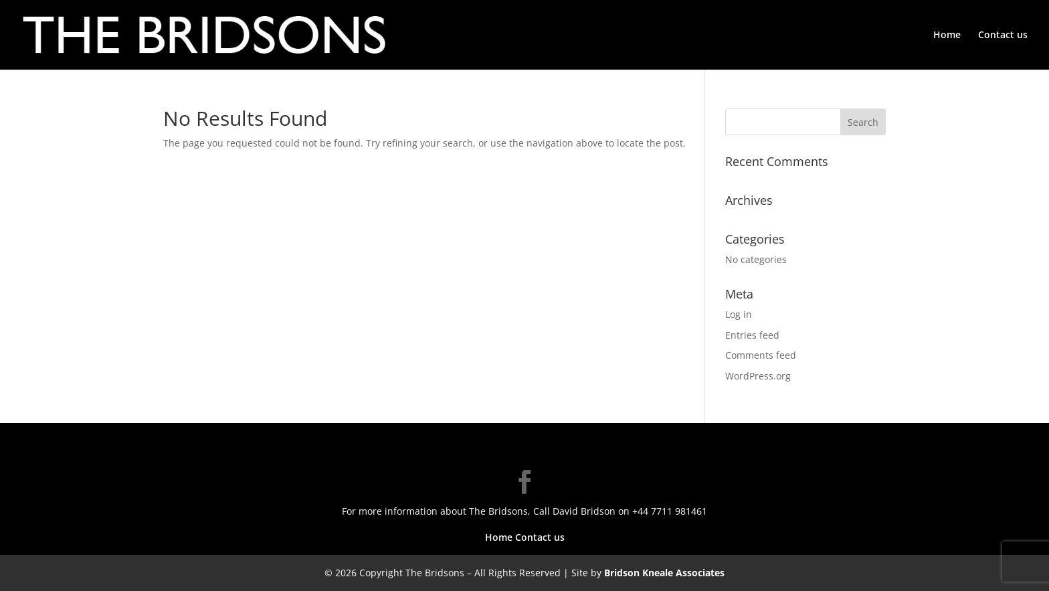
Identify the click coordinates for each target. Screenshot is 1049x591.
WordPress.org (758, 375)
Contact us (1003, 35)
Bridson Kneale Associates (664, 572)
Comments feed (760, 355)
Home (947, 35)
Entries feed (752, 335)
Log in (738, 314)
